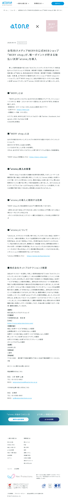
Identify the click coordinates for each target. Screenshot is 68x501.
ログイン (57, 3)
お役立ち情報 (27, 458)
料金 (25, 445)
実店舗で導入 (27, 455)
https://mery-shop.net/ (38, 157)
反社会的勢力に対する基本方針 (35, 493)
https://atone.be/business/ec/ (38, 256)
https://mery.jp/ (23, 110)
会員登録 (9, 455)
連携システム (27, 452)
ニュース (9, 469)
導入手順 (26, 447)
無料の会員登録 (18, 419)
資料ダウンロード (28, 460)
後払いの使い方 (11, 447)
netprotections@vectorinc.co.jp (25, 382)
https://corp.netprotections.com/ (20, 323)
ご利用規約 (10, 493)
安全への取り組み (12, 452)
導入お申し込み (28, 463)
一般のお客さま (12, 438)
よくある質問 (49, 419)
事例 (25, 450)
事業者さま (27, 438)
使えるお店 (10, 442)
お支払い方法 (10, 445)
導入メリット (27, 442)
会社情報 (16, 469)
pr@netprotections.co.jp (22, 398)
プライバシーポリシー (20, 493)
